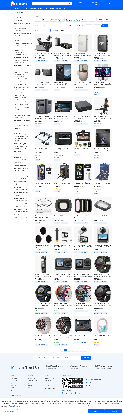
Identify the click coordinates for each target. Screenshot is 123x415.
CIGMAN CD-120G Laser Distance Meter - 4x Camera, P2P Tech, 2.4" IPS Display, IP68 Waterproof (43, 183)
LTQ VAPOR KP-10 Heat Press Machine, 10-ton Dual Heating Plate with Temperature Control (63, 183)
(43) (18, 163)
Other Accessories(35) (21, 189)
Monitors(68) (18, 117)
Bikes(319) (17, 36)
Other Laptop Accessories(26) (21, 200)
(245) (23, 57)
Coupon (51, 8)
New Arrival (55, 30)
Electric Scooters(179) (20, 38)
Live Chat (89, 385)
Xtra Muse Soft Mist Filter (101, 216)
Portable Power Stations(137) (21, 90)
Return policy (48, 380)
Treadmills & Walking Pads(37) (21, 178)
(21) (20, 215)
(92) (22, 120)
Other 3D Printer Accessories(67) (21, 54)
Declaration (47, 383)
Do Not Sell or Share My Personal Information (50, 388)
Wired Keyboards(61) (20, 138)
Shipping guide (31, 378)
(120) (21, 134)
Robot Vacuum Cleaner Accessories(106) (21, 100)
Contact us (13, 383)
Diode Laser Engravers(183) (21, 68)
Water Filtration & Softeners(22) (21, 148)
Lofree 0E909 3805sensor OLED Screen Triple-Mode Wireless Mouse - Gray (82, 83)
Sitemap (13, 391)
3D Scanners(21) (19, 50)
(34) (21, 192)
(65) (17, 128)
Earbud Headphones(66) (21, 123)
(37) (21, 176)
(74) (20, 144)
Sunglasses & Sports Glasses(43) (21, 165)
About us (13, 382)
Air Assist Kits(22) (19, 74)
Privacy (46, 382)
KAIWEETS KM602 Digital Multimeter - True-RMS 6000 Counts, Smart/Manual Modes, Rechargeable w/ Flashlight (82, 183)
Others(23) (17, 140)
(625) (23, 33)
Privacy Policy (18, 407)
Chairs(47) (17, 154)
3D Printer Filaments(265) (21, 48)
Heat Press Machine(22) (21, 212)
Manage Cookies (9, 411)
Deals (45, 8)
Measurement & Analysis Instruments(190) (21, 60)
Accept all (96, 411)
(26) (20, 198)
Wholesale (30, 382)
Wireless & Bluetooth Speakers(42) (21, 170)
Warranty (13, 385)
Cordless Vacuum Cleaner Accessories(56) (21, 104)
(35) (17, 187)
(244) (19, 95)
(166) (21, 107)
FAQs (12, 387)
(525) (23, 43)
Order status (14, 389)
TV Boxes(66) (18, 110)
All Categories (18, 20)
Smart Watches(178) (20, 84)
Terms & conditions (49, 378)
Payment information (33, 380)
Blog (65, 8)
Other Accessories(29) (21, 79)
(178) (20, 82)
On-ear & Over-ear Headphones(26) (21, 125)
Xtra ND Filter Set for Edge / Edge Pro (42, 246)
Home (13, 12)
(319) (23, 65)
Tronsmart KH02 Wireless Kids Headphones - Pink (102, 336)
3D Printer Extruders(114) (21, 52)
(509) (22, 23)
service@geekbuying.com (93, 379)
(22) (22, 209)
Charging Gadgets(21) (21, 217)
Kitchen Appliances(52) (21, 146)
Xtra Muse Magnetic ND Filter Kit (82, 216)
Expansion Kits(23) (20, 76)
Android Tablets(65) (20, 131)
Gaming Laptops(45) (20, 159)
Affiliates (30, 385)
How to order (14, 378)
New (26, 8)
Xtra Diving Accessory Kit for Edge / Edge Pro (62, 246)
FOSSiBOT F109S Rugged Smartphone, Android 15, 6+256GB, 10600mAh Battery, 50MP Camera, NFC (62, 83)
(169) (23, 87)
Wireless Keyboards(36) (21, 136)
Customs (47, 385)
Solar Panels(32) (19, 92)
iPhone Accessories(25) (21, 206)
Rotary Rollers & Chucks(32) (21, 72)
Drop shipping (31, 383)
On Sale (77, 25)
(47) (18, 151)
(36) (21, 181)
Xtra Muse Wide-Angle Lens (62, 216)
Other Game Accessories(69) (21, 30)
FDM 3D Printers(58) (20, 46)
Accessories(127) (19, 40)
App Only (58, 8)
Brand (40, 8)
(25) (20, 204)
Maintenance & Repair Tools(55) (21, 62)
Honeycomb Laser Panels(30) (21, 70)
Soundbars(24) (19, 173)
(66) (21, 168)
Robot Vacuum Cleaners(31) (21, 97)
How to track (14, 380)
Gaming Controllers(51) (21, 28)
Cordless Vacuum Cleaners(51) (21, 102)
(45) (17, 157)
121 (81, 350)
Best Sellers (33, 8)
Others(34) (17, 195)
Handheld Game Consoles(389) (21, 26)
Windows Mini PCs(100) (21, 112)
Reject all (114, 411)
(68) (23, 115)
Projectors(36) (18, 184)
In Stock (68, 25)
